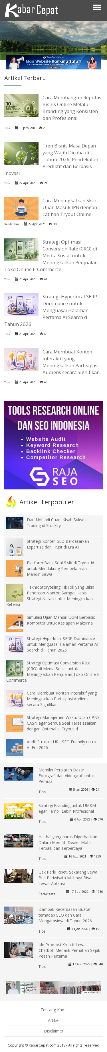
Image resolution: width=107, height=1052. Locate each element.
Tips (7, 128)
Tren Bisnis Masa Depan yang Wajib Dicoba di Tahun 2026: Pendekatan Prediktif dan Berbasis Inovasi (51, 159)
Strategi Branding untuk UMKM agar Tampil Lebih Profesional (67, 808)
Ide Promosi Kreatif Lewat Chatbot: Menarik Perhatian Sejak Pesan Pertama (69, 950)
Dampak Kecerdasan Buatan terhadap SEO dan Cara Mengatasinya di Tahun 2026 (65, 915)
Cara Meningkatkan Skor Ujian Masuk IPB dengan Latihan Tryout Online (70, 207)
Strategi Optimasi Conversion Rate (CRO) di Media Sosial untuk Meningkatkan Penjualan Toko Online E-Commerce (51, 255)
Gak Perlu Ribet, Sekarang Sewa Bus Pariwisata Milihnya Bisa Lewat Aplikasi (68, 877)
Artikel (53, 1020)
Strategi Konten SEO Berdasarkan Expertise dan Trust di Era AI (58, 544)
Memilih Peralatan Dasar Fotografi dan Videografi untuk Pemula (67, 775)
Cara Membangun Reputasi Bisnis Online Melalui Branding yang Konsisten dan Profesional (73, 107)
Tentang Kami (53, 1009)
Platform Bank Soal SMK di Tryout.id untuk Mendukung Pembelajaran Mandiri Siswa (60, 568)
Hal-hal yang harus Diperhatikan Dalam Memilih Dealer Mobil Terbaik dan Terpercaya (68, 842)
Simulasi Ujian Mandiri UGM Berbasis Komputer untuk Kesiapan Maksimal (61, 620)
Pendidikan (11, 224)
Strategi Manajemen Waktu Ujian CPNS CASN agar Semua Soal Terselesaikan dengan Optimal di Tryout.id (63, 723)
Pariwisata (47, 894)
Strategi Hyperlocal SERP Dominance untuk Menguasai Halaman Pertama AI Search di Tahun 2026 (50, 310)
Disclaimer (53, 1031)
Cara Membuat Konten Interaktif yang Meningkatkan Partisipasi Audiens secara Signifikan (71, 362)
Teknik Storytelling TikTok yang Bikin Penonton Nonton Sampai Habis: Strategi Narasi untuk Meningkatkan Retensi (50, 595)
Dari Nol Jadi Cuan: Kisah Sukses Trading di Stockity (56, 522)
